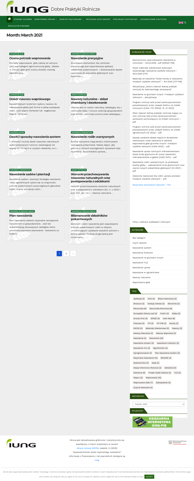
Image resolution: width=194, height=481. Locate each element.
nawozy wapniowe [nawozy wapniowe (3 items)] (166, 333)
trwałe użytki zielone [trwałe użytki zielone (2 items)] (159, 373)
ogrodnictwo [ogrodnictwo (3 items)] (160, 348)
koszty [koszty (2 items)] (173, 323)
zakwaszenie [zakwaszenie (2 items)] (163, 382)
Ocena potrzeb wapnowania (29, 58)
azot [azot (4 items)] (151, 299)
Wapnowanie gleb (16, 54)
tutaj (97, 460)
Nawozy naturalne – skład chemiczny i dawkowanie (89, 100)
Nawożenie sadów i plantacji (29, 174)
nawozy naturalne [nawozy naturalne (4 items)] (143, 333)
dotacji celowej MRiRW (88, 448)
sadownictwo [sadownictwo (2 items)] (141, 363)
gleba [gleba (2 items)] (176, 313)
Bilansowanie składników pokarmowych (89, 217)
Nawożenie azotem (17, 132)
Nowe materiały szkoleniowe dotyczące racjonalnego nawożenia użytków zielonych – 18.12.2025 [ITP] (155, 71)
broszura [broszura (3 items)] (138, 304)
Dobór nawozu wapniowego (29, 99)
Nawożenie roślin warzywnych (92, 137)
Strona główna (23, 19)
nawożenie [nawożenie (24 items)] (156, 338)
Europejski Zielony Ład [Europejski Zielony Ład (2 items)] (145, 313)
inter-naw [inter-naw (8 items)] (169, 318)
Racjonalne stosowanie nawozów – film (152, 185)
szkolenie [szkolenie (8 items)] (139, 373)
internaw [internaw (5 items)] (139, 323)
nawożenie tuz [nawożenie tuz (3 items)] (141, 348)
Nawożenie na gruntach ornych (84, 54)
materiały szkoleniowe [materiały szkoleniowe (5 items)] (157, 328)
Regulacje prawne (18, 26)
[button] (185, 22)
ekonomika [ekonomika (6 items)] (139, 308)
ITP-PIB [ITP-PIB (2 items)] (161, 323)
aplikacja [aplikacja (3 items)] (139, 299)
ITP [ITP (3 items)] (150, 323)
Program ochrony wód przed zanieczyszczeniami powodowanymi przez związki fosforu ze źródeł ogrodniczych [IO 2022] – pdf (157, 130)
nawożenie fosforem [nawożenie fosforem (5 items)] (168, 343)
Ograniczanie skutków (153, 19)
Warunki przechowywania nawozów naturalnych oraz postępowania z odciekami (90, 177)
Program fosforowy (125, 19)
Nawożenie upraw (46, 19)
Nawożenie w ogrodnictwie (82, 132)
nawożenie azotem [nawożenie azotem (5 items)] (143, 343)
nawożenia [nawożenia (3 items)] (139, 338)
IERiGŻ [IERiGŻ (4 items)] (155, 318)
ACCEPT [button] (149, 477)
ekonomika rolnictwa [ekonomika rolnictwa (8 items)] (161, 308)
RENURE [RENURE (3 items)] (166, 358)
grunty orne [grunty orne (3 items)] (140, 318)
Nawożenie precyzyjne (87, 58)
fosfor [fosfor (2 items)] (164, 313)
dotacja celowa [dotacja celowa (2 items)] (156, 304)
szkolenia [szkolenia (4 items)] (170, 368)
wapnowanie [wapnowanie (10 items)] (153, 378)
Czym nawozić (140, 243)
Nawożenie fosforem (143, 253)
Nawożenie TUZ (140, 262)
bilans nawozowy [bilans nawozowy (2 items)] (167, 299)
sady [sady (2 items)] (155, 363)
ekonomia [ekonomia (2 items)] (174, 304)
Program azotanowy (98, 19)
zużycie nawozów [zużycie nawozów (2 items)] (143, 387)
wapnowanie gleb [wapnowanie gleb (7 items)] (143, 382)
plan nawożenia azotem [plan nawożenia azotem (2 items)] (167, 353)
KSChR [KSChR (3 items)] (137, 328)
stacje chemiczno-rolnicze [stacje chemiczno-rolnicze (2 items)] (147, 368)
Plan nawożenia (20, 215)
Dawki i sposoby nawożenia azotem (35, 137)
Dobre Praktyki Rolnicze (75, 9)
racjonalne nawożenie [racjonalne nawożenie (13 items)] (145, 358)
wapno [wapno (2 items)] (138, 378)
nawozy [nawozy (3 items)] (177, 328)
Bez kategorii (139, 238)
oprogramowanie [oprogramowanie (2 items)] (142, 353)
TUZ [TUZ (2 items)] (177, 373)
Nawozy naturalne (71, 19)
